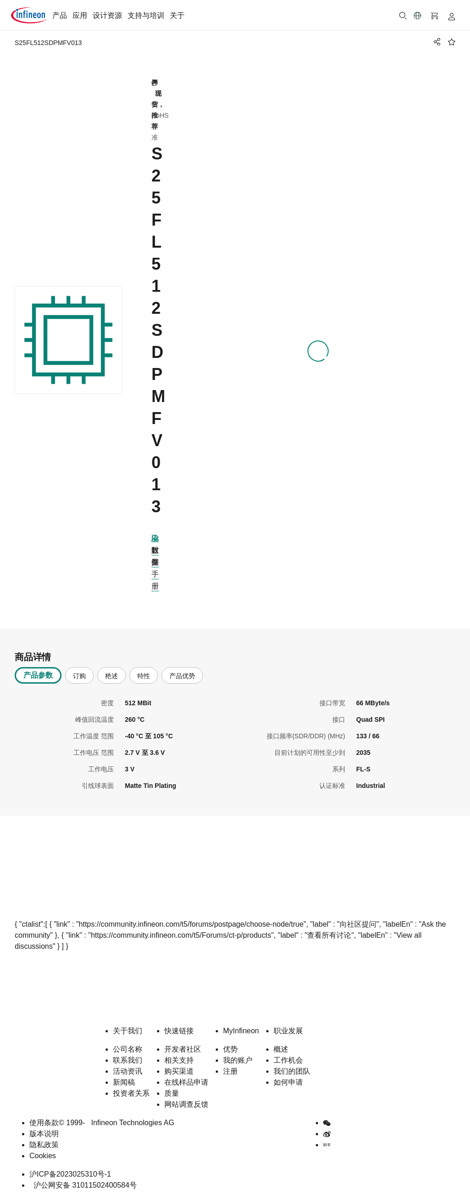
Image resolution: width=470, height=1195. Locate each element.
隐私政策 (44, 1141)
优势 (230, 1046)
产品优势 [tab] (182, 672)
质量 (171, 1090)
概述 (281, 1046)
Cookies (42, 1152)
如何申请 (288, 1079)
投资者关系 (131, 1090)
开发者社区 (182, 1046)
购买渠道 (179, 1068)
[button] (417, 15)
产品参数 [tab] (38, 672)
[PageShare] (436, 42)
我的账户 (237, 1057)
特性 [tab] (143, 672)
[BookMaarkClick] (451, 42)
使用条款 (44, 1119)
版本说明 (44, 1130)
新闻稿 (124, 1079)
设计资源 (107, 15)
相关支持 (179, 1057)
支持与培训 (146, 15)
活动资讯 (127, 1068)
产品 (59, 15)
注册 (230, 1068)
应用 (80, 15)
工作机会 (288, 1057)
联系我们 (127, 1057)
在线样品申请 (186, 1079)
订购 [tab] (79, 672)
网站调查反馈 (186, 1101)
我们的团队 (292, 1068)
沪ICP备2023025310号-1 (70, 1171)
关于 (177, 15)
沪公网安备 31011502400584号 (83, 1182)
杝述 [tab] (111, 672)
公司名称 (127, 1046)
